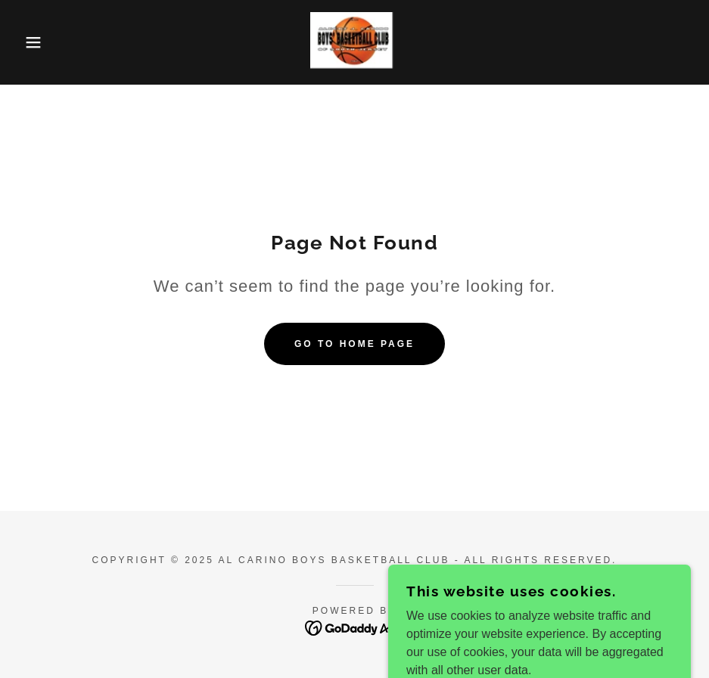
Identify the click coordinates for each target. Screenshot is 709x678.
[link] (354, 42)
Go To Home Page (354, 344)
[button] (35, 42)
